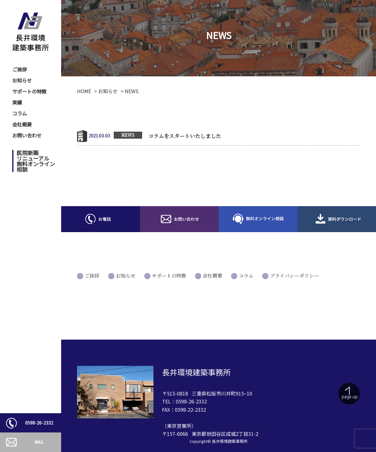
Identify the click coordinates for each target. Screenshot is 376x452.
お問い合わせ (27, 135)
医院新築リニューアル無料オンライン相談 (36, 161)
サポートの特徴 (29, 91)
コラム (19, 113)
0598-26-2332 (39, 423)
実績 (17, 102)
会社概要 (22, 124)
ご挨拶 (19, 69)
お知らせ (22, 80)
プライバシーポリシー (294, 275)
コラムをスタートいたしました (184, 136)
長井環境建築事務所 (230, 441)
